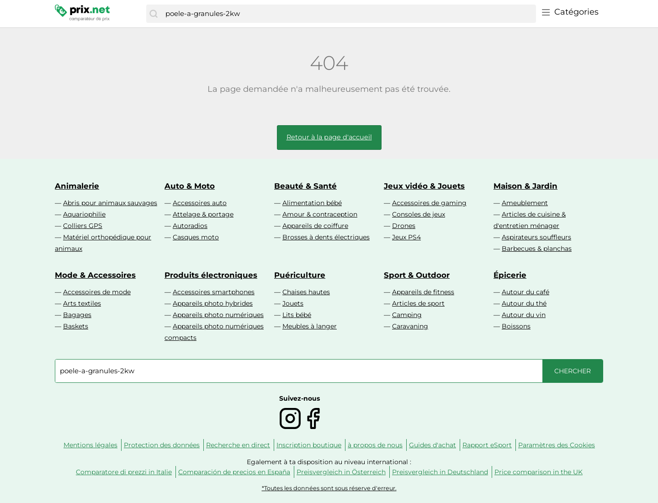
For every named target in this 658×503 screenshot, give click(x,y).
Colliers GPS (82, 226)
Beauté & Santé (305, 186)
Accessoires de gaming (429, 203)
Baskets (75, 326)
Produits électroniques (210, 275)
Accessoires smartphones (214, 292)
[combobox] (348, 14)
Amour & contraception (319, 214)
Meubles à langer (309, 326)
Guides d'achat (432, 445)
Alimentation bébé (312, 203)
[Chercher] (153, 14)
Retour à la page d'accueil (329, 137)
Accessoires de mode (97, 292)
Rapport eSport (487, 445)
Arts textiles (82, 303)
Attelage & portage (203, 214)
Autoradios (190, 226)
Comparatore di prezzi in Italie (124, 472)
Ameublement (525, 203)
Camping (407, 315)
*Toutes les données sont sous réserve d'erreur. (329, 488)
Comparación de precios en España (234, 472)
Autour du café (525, 292)
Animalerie (77, 186)
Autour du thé (524, 303)
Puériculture (299, 275)
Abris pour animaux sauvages (110, 203)
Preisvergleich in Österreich (341, 472)
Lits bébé (296, 315)
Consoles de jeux (418, 214)
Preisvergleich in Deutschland (440, 472)
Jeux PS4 (406, 237)
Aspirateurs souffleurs (536, 237)
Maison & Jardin (525, 186)
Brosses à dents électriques (326, 237)
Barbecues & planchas (537, 248)
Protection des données (162, 445)
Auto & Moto (189, 186)
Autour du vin (524, 315)
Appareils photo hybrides (213, 303)
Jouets (292, 303)
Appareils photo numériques (218, 315)
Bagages (77, 315)
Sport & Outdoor (417, 275)
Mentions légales (90, 445)
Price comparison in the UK (538, 472)
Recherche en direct (238, 445)
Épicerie (510, 275)
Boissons (516, 326)
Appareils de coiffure (315, 226)
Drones (403, 226)
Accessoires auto (200, 203)
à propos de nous (375, 445)
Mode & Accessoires (95, 275)
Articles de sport (418, 303)
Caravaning (410, 326)
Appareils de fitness (423, 292)
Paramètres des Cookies (556, 445)
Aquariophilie (84, 214)
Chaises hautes (306, 292)
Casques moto (196, 237)
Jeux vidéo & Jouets (424, 186)
